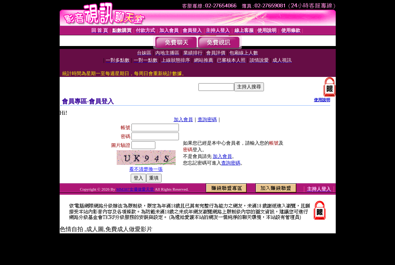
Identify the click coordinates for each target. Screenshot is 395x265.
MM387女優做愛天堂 (135, 189)
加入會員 (183, 119)
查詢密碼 (207, 119)
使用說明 (322, 100)
